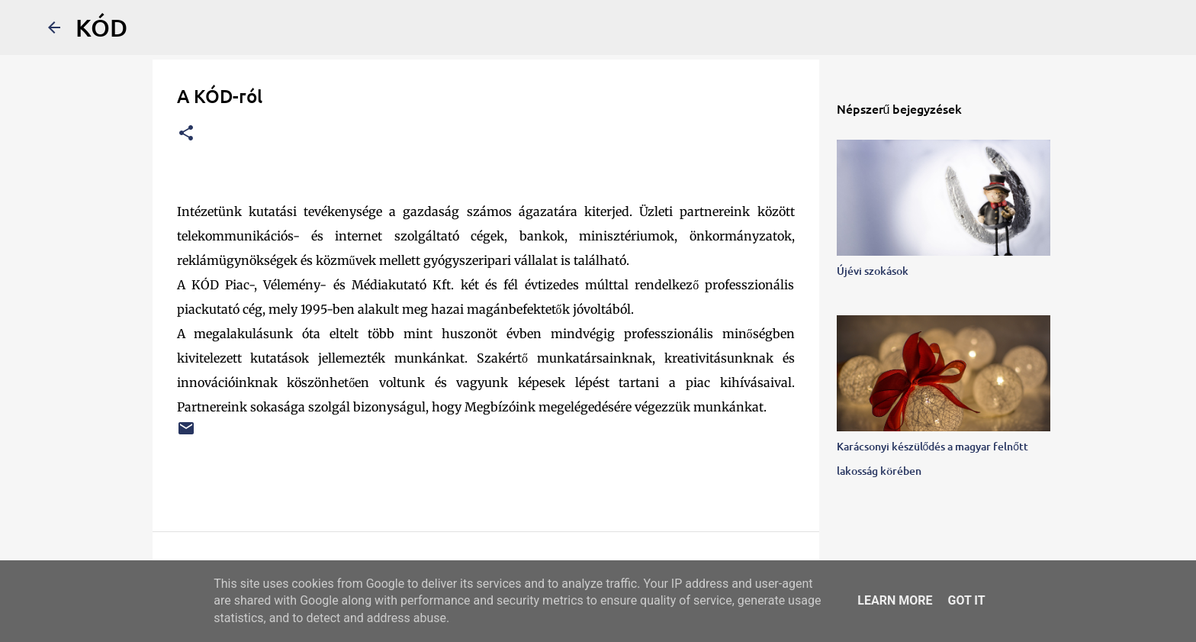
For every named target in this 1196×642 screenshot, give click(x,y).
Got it (966, 600)
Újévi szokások (872, 270)
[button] (186, 134)
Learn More (894, 600)
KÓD (101, 27)
